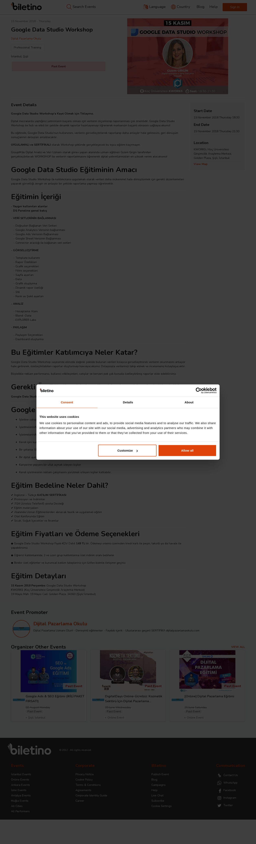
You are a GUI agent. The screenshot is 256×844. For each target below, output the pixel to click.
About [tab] (189, 402)
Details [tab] (128, 402)
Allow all (187, 450)
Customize (127, 450)
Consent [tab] (67, 402)
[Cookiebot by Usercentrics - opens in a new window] (199, 390)
